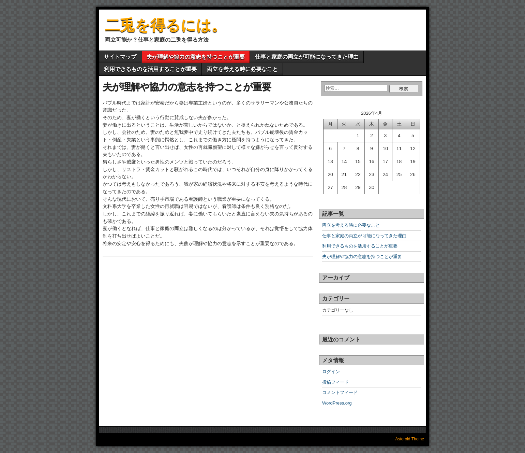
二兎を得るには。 (165, 25)
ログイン (331, 371)
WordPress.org (336, 403)
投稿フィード (335, 382)
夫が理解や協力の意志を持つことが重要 (196, 57)
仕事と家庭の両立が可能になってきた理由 (307, 57)
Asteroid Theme (409, 439)
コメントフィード (340, 392)
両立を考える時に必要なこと (242, 69)
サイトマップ (120, 57)
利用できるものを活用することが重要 (150, 69)
